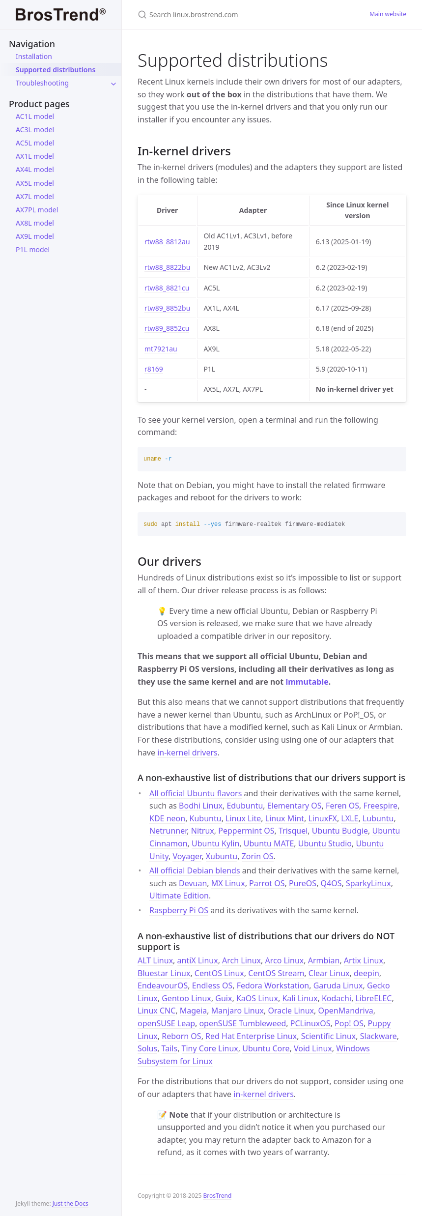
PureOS (302, 883)
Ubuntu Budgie (340, 830)
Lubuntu (378, 818)
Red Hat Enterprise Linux (251, 1036)
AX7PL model (37, 209)
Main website (387, 14)
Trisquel (293, 830)
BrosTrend (217, 1195)
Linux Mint (284, 818)
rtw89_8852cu (166, 328)
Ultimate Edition (179, 895)
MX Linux (228, 883)
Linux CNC (156, 1010)
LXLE (349, 818)
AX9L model (35, 236)
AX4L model (35, 169)
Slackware (378, 1036)
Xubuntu (222, 856)
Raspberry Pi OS (178, 910)
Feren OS (342, 805)
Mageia (193, 1010)
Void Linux (313, 1048)
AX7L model (35, 196)
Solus (147, 1048)
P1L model (33, 249)
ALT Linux (155, 960)
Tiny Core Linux (210, 1048)
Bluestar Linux (164, 973)
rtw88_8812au (167, 241)
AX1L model (35, 156)
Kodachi (336, 998)
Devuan (193, 883)
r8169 (153, 369)
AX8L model (35, 223)
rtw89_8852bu (167, 308)
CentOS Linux (219, 973)
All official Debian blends (194, 870)
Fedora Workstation (273, 985)
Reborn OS (181, 1036)
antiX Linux (197, 960)
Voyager (186, 856)
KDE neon (167, 818)
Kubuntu (206, 818)
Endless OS (212, 985)
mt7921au (160, 348)
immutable (306, 681)
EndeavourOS (163, 985)
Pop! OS (349, 1023)
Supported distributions (55, 69)
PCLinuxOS (310, 1023)
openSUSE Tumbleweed (242, 1023)
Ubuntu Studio (325, 843)
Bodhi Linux (201, 805)
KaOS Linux (257, 998)
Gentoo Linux (186, 998)
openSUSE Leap (166, 1023)
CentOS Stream (276, 973)
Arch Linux (241, 960)
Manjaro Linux (237, 1010)
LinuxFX (322, 818)
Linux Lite (243, 818)
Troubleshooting (42, 82)
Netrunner (168, 830)
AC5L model (35, 142)
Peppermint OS (246, 830)
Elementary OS (294, 805)
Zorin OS (258, 856)
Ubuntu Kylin (215, 843)
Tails (170, 1048)
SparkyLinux (368, 883)
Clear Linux (329, 973)
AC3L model (35, 129)
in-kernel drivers (187, 752)
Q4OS (331, 883)
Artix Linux (363, 960)
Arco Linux (284, 960)
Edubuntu (244, 805)
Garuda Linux (338, 985)
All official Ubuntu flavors (195, 793)
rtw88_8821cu (166, 287)
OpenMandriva (345, 1010)
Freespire (381, 805)
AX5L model (35, 183)
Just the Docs (70, 1203)
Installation (34, 56)
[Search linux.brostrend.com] (242, 14)
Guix (223, 998)
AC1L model (35, 116)
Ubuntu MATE (269, 843)
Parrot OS (266, 883)
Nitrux (202, 830)
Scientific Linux (328, 1036)
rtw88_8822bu (167, 267)
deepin (366, 973)
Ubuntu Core (265, 1048)
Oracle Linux (291, 1010)
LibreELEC (373, 998)
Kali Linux (299, 998)
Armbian (324, 960)
